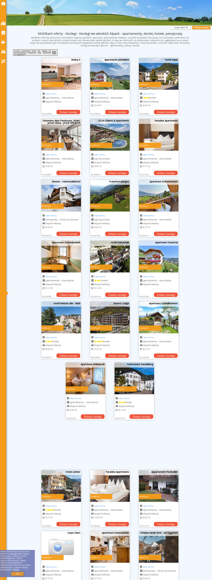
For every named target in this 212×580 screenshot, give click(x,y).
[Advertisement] (110, 446)
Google (13, 553)
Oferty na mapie (201, 27)
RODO (16, 569)
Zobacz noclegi (68, 112)
